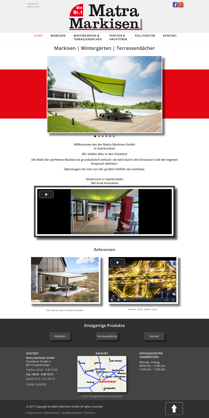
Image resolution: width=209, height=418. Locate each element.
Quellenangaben (72, 413)
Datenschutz (33, 6)
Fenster (154, 336)
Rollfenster (145, 35)
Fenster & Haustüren (118, 37)
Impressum (32, 3)
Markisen (58, 35)
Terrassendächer (107, 336)
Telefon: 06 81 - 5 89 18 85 (42, 370)
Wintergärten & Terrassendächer (88, 37)
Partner (89, 413)
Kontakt (170, 35)
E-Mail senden (36, 384)
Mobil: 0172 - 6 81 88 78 (40, 379)
